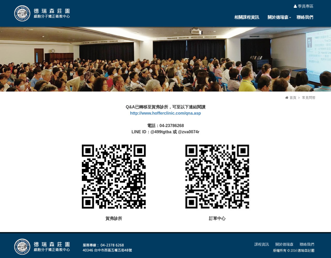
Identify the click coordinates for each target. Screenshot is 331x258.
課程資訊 (261, 244)
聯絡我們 (305, 17)
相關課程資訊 (246, 17)
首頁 (293, 98)
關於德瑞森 (278, 17)
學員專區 (303, 6)
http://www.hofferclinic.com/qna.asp (165, 113)
